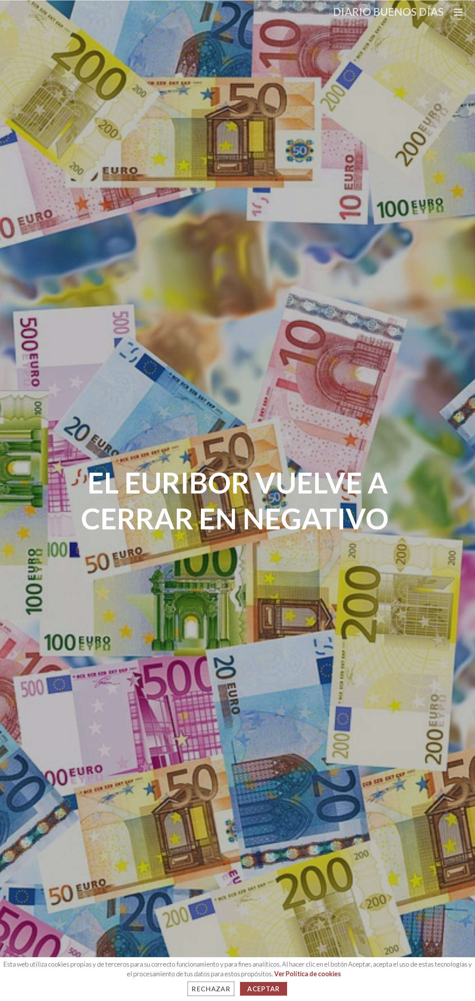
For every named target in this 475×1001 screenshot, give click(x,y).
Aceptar (263, 989)
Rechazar (211, 989)
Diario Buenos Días (388, 11)
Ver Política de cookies (307, 974)
